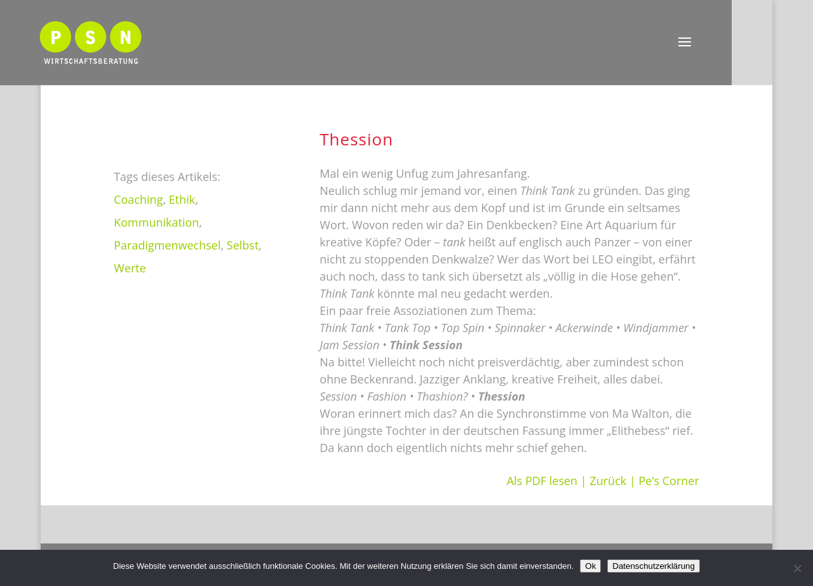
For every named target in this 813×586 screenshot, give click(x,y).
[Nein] (797, 568)
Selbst (243, 245)
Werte (130, 268)
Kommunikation (156, 222)
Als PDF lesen (542, 480)
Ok (590, 566)
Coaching (138, 199)
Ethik (182, 199)
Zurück (607, 480)
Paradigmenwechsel (167, 245)
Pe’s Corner (669, 480)
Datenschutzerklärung (653, 566)
